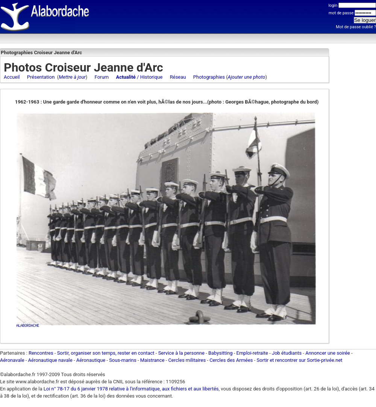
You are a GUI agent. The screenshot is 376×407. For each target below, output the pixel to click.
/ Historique (139, 77)
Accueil (12, 77)
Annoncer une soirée (327, 353)
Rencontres (41, 353)
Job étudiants (287, 353)
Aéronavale (12, 360)
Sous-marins (122, 360)
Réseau (178, 77)
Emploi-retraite (252, 353)
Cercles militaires (187, 360)
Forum (102, 77)
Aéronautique (91, 360)
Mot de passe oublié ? (356, 26)
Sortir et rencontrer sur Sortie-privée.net (300, 360)
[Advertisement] (353, 164)
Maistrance (152, 360)
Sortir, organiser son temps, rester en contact (106, 353)
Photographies (209, 77)
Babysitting (220, 353)
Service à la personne (181, 353)
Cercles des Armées (231, 360)
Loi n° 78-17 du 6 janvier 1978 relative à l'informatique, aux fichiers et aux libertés (130, 389)
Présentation (41, 77)
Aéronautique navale (50, 360)
